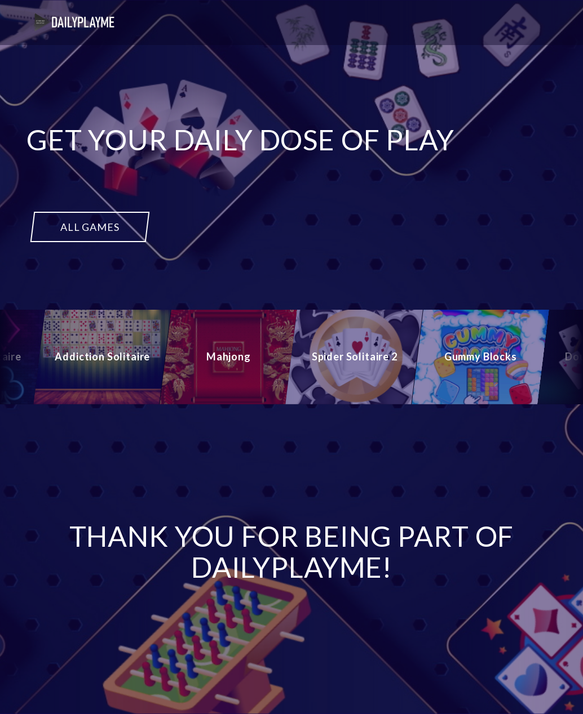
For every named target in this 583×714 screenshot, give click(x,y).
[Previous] (19, 357)
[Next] (563, 357)
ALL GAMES (90, 227)
